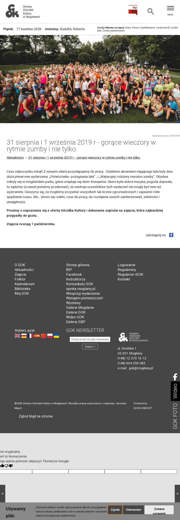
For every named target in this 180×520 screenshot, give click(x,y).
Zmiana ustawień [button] (159, 510)
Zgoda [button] (115, 509)
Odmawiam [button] (133, 509)
